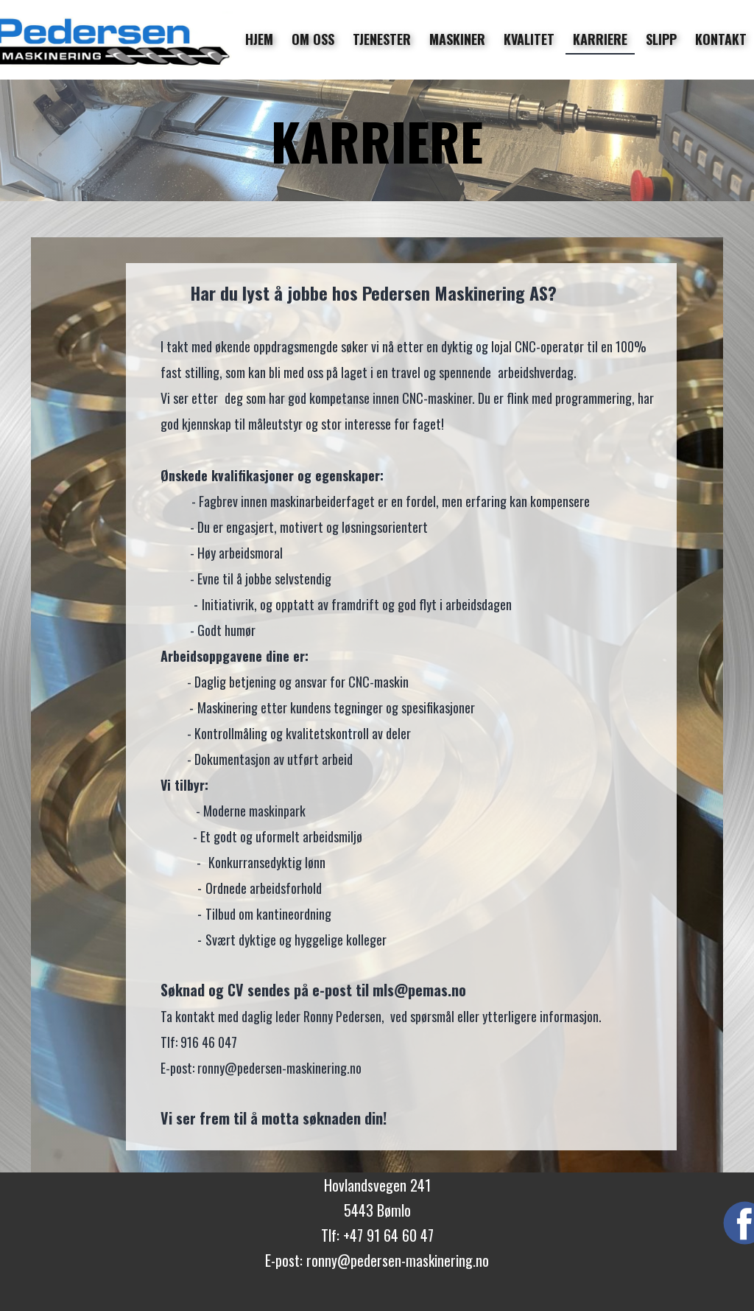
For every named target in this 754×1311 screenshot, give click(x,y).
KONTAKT (721, 39)
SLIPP (661, 39)
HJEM (259, 39)
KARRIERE (600, 39)
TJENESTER (382, 39)
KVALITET (529, 39)
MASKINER (457, 39)
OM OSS (313, 39)
